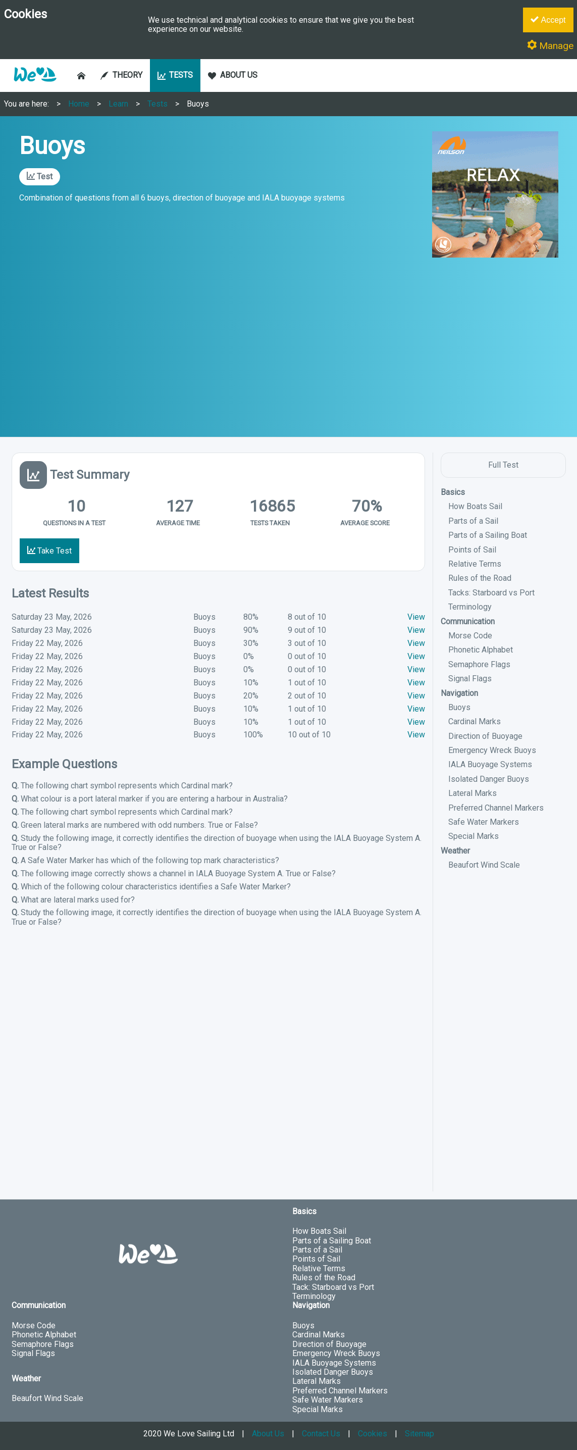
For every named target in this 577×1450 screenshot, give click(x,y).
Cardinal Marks (474, 721)
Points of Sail (472, 550)
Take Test (49, 551)
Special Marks (473, 836)
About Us (268, 1433)
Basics (453, 492)
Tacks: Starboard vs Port (491, 592)
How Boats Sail (475, 506)
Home (78, 104)
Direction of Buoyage (485, 736)
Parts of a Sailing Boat (487, 535)
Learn (118, 104)
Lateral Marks (472, 793)
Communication (468, 621)
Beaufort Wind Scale (484, 865)
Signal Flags (470, 678)
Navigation (459, 693)
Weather (455, 851)
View (416, 617)
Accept (548, 19)
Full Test (503, 465)
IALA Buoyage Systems (490, 764)
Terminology (470, 607)
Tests (157, 104)
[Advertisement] (288, 346)
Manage (550, 46)
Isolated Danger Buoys (488, 779)
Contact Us (321, 1433)
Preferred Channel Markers (496, 808)
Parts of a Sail (473, 521)
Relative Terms (474, 564)
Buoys (198, 104)
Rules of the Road (479, 578)
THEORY (121, 75)
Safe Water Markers (483, 822)
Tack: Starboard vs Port (333, 1287)
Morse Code (470, 635)
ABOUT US (232, 75)
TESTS (175, 75)
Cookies (372, 1433)
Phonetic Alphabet (480, 650)
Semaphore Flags (479, 664)
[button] (35, 86)
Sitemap (419, 1433)
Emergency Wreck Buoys (492, 750)
